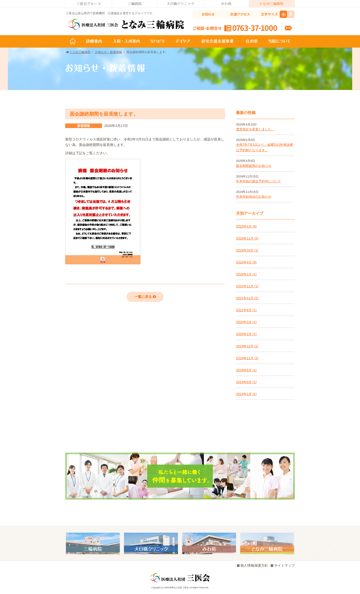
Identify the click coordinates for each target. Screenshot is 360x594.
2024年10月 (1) (247, 250)
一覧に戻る (145, 297)
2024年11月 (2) (247, 238)
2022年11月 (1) (247, 286)
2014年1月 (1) (246, 394)
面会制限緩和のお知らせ (253, 166)
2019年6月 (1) (246, 370)
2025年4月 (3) (246, 226)
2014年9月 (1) (246, 382)
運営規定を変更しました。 (255, 129)
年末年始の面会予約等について (258, 181)
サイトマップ (283, 565)
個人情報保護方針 (252, 565)
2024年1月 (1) (246, 274)
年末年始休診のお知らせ (253, 196)
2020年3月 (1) (246, 322)
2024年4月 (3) (246, 262)
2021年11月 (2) (247, 298)
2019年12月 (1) (247, 346)
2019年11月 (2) (247, 358)
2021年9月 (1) (246, 310)
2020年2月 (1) (246, 334)
